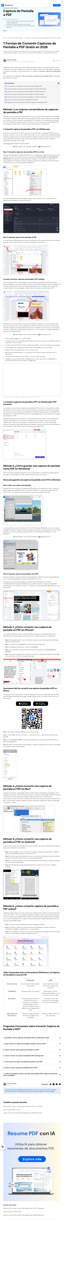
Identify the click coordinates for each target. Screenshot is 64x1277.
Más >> (5, 30)
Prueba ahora (57, 5)
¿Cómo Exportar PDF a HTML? (11, 1108)
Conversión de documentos (15, 38)
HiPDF (17, 915)
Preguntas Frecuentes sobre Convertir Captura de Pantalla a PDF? (27, 102)
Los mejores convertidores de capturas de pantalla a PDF (24, 86)
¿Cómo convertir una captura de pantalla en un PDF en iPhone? (26, 91)
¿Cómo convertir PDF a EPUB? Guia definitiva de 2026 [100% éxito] (22, 1112)
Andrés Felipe (11, 60)
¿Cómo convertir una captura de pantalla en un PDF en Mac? (25, 94)
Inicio (4, 38)
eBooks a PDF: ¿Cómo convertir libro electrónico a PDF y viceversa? (22, 1105)
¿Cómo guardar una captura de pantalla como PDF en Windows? (27, 89)
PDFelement (13, 122)
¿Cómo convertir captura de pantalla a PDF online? (22, 99)
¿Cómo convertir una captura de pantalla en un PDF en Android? (26, 97)
